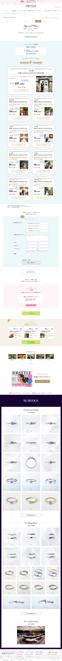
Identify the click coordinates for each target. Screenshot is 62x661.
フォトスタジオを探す (30, 651)
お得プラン (38, 21)
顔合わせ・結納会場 (29, 654)
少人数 (44, 21)
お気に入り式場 (58, 7)
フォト (19, 21)
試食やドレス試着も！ (31, 342)
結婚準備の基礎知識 (39, 651)
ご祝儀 (26, 21)
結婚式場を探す (21, 651)
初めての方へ (20, 656)
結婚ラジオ (20, 654)
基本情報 (6, 21)
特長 (13, 21)
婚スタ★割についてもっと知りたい (30, 36)
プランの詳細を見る (21, 90)
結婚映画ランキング (39, 654)
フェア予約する (31, 313)
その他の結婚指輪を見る (31, 613)
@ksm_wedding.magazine (53, 654)
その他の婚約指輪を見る (31, 515)
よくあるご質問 (28, 656)
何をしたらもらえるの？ (31, 305)
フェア (32, 21)
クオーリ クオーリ (9, 17)
